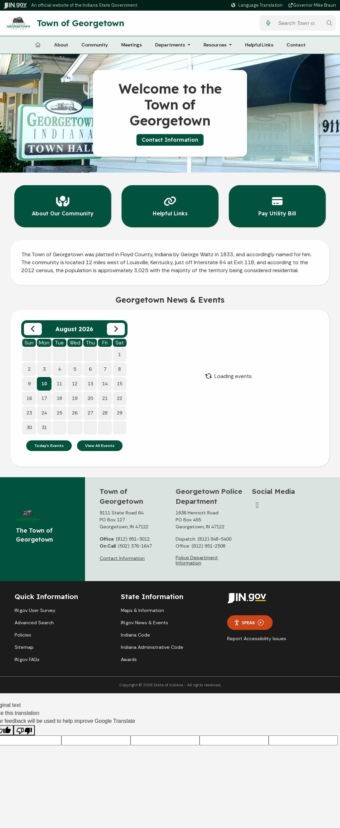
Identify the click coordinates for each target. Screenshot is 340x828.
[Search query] (298, 24)
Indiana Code (135, 634)
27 (90, 411)
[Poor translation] (24, 729)
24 (44, 411)
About (61, 47)
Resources (215, 47)
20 (90, 397)
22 (119, 397)
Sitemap (24, 646)
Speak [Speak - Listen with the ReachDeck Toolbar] (249, 621)
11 (59, 382)
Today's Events (49, 444)
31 (44, 426)
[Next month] (116, 328)
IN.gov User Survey (35, 609)
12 (74, 382)
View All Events (100, 444)
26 (74, 411)
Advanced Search (34, 621)
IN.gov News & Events (144, 621)
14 (105, 382)
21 (105, 397)
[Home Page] (38, 47)
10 (44, 382)
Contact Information (170, 142)
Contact (296, 47)
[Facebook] (257, 503)
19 (74, 397)
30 (29, 426)
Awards (129, 658)
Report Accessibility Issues (256, 637)
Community (94, 47)
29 (119, 411)
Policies (23, 634)
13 (90, 382)
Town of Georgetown (85, 24)
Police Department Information (197, 559)
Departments (170, 47)
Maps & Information (142, 609)
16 (29, 397)
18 (59, 397)
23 (29, 411)
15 (119, 382)
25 (59, 411)
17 (44, 397)
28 (105, 411)
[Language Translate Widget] (258, 5)
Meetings (131, 47)
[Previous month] (33, 328)
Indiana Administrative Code (152, 646)
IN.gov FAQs (27, 658)
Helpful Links (259, 47)
